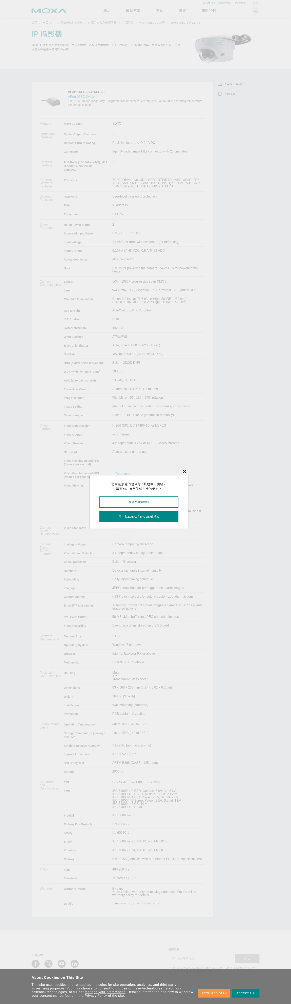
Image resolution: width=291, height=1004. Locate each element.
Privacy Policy (96, 995)
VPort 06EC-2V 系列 (152, 22)
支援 (159, 11)
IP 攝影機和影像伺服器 (102, 22)
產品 (45, 22)
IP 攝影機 (128, 22)
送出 (247, 958)
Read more (124, 473)
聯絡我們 (208, 3)
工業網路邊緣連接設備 (68, 22)
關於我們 (208, 11)
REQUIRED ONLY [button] (214, 993)
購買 (182, 11)
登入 (255, 3)
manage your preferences (105, 992)
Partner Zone (224, 3)
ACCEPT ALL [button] (245, 993)
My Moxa (240, 3)
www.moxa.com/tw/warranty (139, 903)
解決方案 (133, 11)
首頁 (34, 22)
